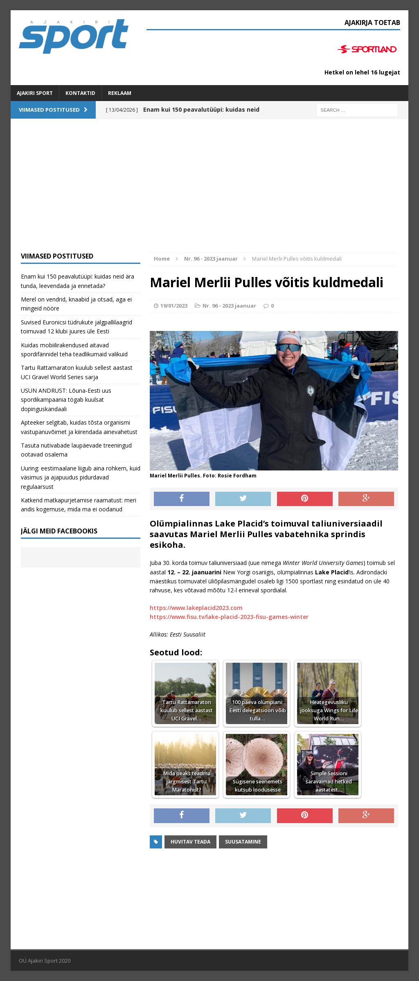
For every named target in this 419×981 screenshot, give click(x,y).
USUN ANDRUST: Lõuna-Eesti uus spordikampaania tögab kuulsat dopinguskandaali (66, 400)
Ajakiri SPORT (35, 93)
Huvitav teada (190, 841)
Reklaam (119, 93)
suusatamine (243, 841)
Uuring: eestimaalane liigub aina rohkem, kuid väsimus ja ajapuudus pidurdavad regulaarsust (80, 477)
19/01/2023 (173, 305)
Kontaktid (80, 93)
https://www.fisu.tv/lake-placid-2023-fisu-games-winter (229, 617)
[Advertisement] (210, 190)
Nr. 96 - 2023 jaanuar (229, 305)
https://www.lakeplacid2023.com (196, 608)
